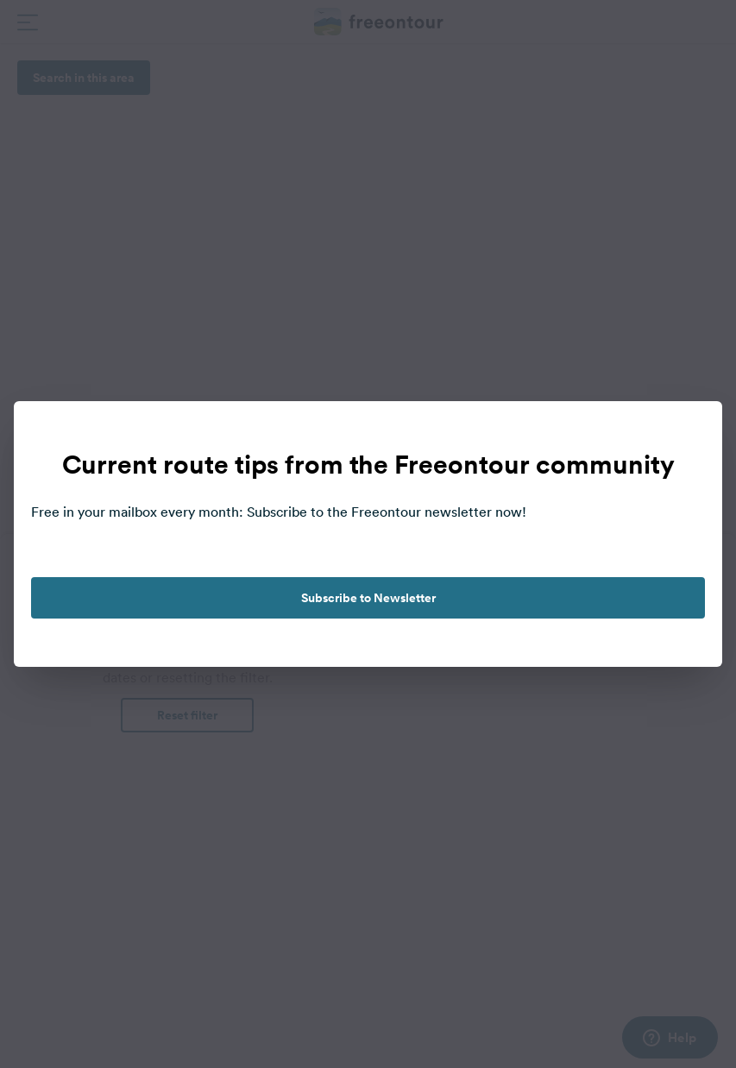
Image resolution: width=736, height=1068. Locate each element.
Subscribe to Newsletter (368, 597)
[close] (691, 432)
